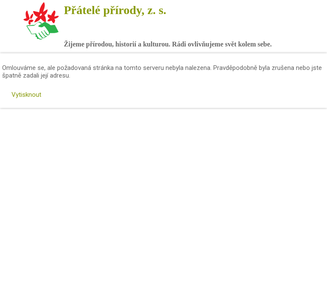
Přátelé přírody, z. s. (115, 10)
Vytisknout (22, 94)
